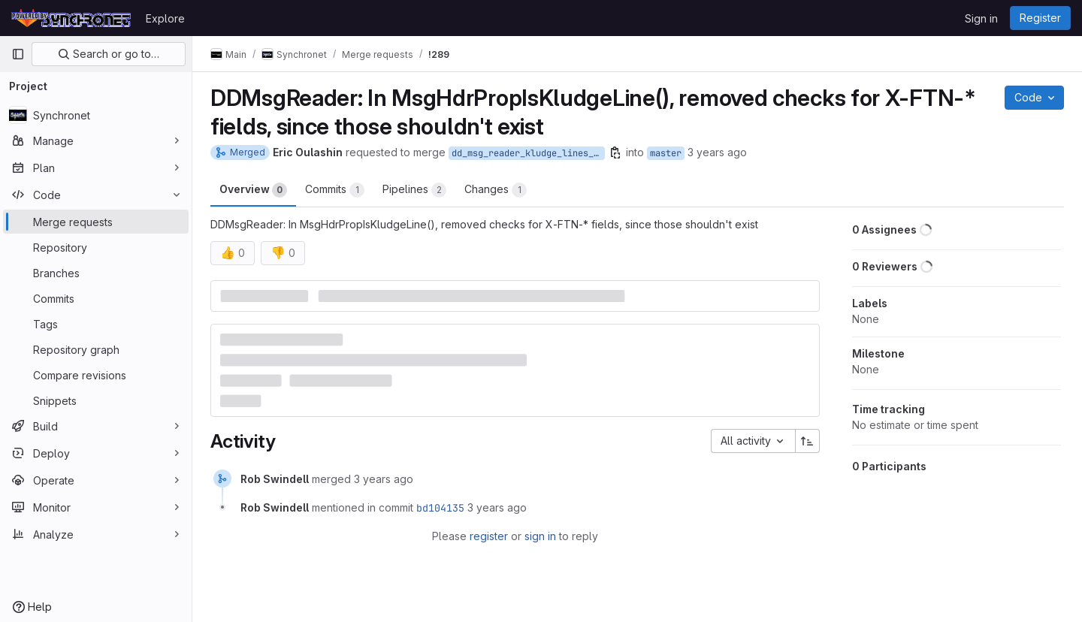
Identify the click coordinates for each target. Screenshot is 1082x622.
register (489, 536)
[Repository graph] (96, 349)
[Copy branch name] (615, 152)
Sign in (981, 18)
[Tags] (96, 324)
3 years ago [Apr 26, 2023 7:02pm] (717, 152)
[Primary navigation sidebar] (18, 54)
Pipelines (414, 190)
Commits (334, 190)
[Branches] (96, 273)
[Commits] (96, 298)
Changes (495, 190)
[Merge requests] (96, 222)
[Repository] (96, 247)
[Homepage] (71, 18)
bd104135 (440, 508)
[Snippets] (96, 400)
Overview (253, 190)
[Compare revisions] (96, 375)
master (666, 153)
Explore (165, 18)
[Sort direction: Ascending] (808, 441)
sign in (540, 536)
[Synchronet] (96, 115)
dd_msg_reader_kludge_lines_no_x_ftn (528, 153)
